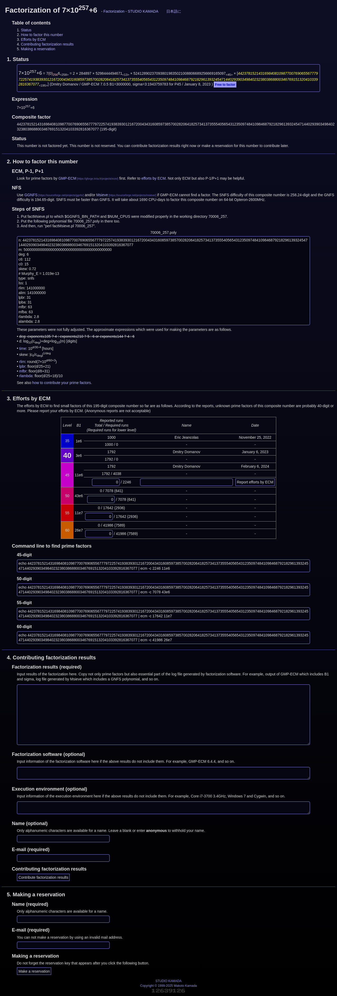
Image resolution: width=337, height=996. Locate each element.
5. (36, 894)
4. (51, 657)
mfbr (23, 371)
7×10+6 (30, 73)
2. (42, 161)
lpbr (22, 366)
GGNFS (31, 195)
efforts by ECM (153, 178)
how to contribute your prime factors (61, 383)
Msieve (102, 195)
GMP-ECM (67, 178)
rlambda (26, 376)
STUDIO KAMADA (143, 11)
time (22, 348)
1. (18, 59)
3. (29, 398)
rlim (22, 362)
